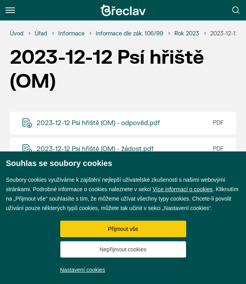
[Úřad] (41, 33)
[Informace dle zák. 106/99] (129, 33)
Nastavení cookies (82, 270)
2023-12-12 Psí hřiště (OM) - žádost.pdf (95, 149)
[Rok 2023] (186, 33)
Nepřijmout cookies (123, 249)
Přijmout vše (123, 229)
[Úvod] (17, 33)
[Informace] (71, 33)
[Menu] (10, 10)
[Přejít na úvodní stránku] (123, 10)
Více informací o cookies (183, 189)
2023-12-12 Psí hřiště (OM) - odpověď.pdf (98, 123)
